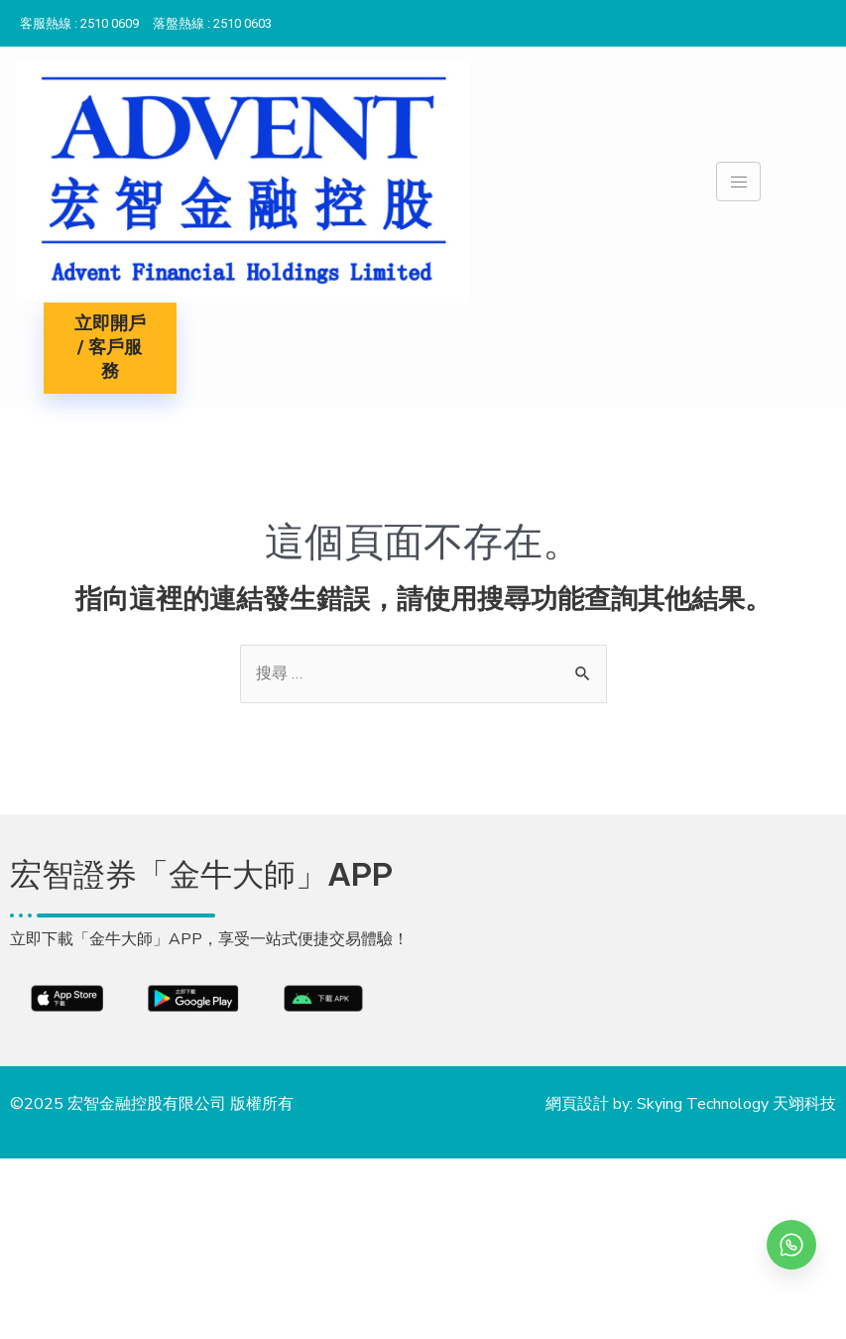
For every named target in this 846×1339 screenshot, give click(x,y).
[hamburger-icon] (738, 181)
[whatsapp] (791, 1245)
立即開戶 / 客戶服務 (110, 347)
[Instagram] (826, 19)
